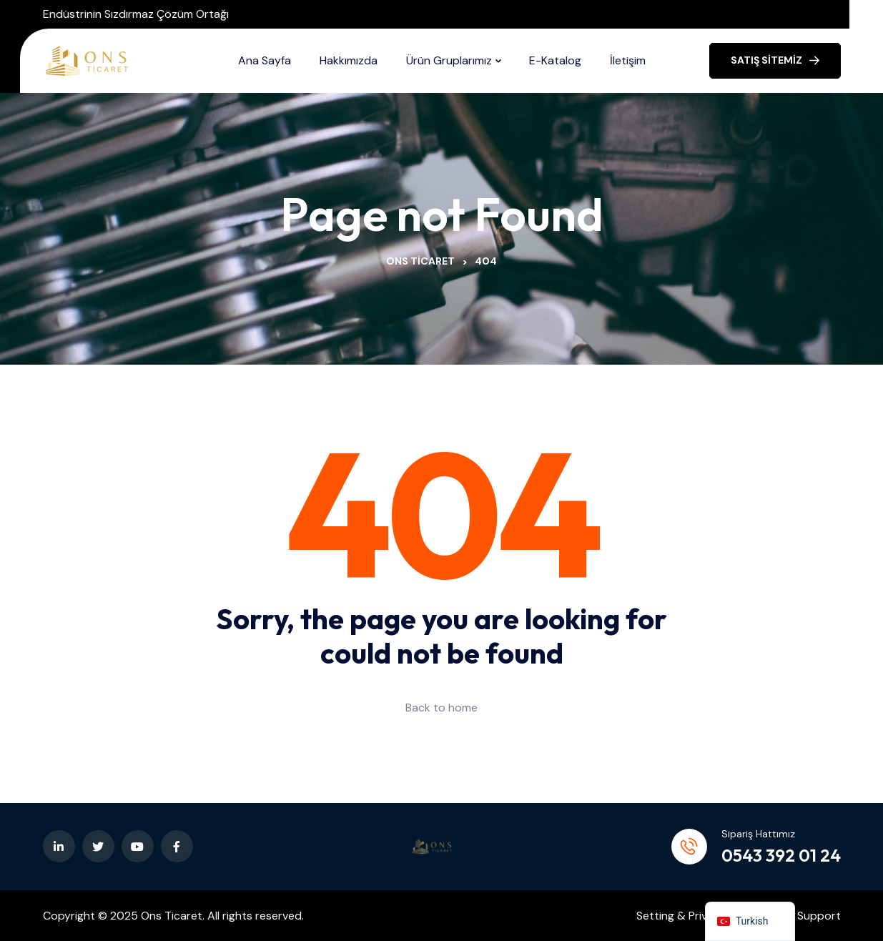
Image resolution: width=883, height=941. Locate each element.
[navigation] (750, 921)
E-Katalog (555, 60)
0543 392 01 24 (781, 855)
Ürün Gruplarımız (449, 60)
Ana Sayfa (264, 60)
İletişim (628, 60)
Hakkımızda (349, 60)
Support (819, 915)
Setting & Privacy (681, 915)
